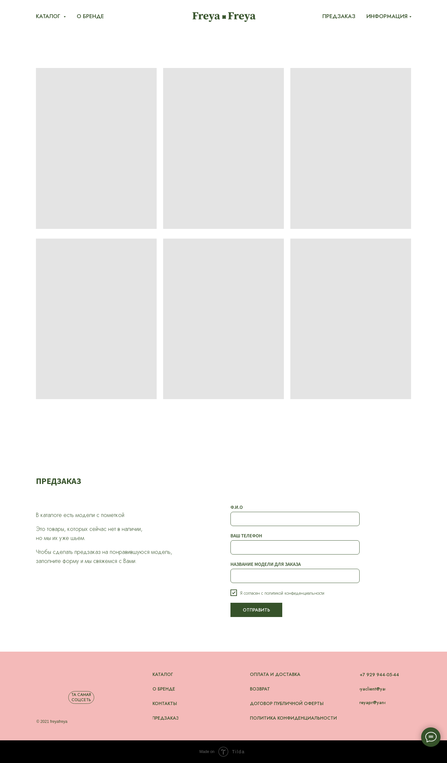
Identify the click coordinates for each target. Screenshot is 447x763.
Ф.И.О (236, 507)
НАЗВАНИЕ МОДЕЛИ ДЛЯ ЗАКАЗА (265, 564)
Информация (387, 16)
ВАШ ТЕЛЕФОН (246, 536)
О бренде (90, 16)
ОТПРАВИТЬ (256, 610)
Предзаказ (338, 16)
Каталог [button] (49, 16)
